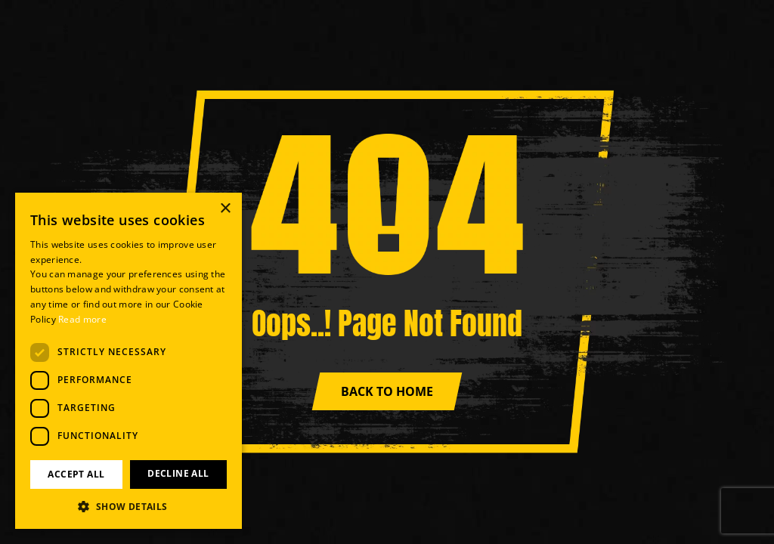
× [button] (225, 209)
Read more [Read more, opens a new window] (82, 319)
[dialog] (128, 361)
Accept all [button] (76, 474)
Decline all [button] (178, 473)
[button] (128, 506)
